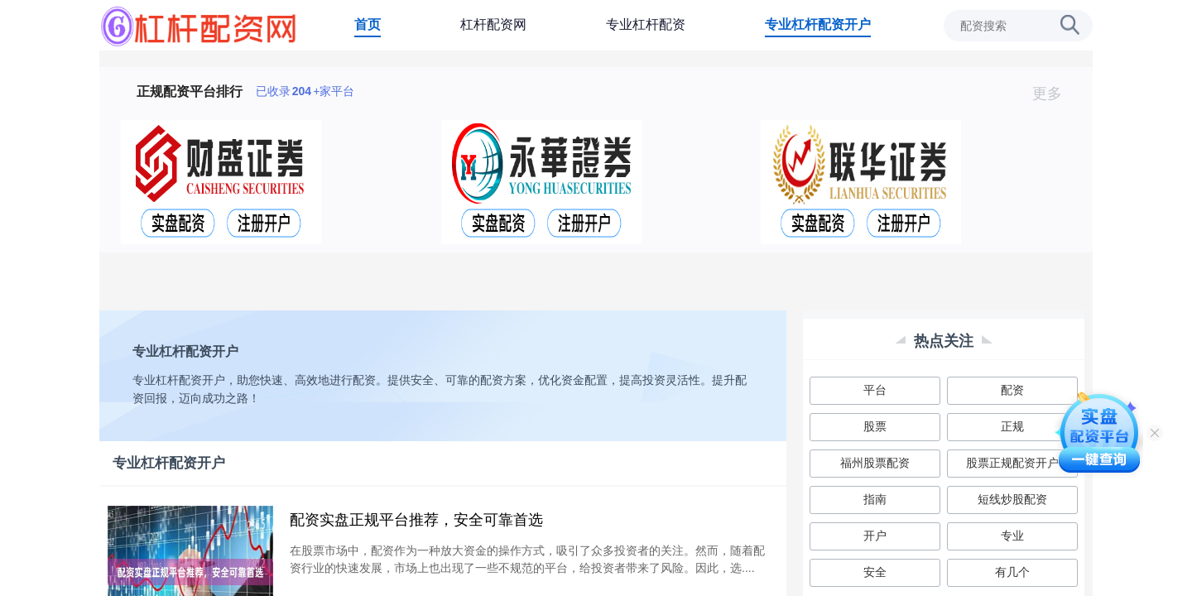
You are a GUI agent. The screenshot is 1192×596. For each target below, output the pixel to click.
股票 (875, 426)
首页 (367, 24)
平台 (875, 390)
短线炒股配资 (1012, 499)
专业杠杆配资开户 (818, 24)
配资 (1012, 390)
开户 (875, 535)
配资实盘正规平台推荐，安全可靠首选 (416, 520)
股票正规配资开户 (1012, 462)
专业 (1012, 535)
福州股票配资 (875, 462)
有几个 (1012, 572)
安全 (875, 572)
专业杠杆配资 (645, 24)
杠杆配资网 (493, 24)
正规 (1012, 426)
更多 (1054, 93)
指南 (875, 499)
